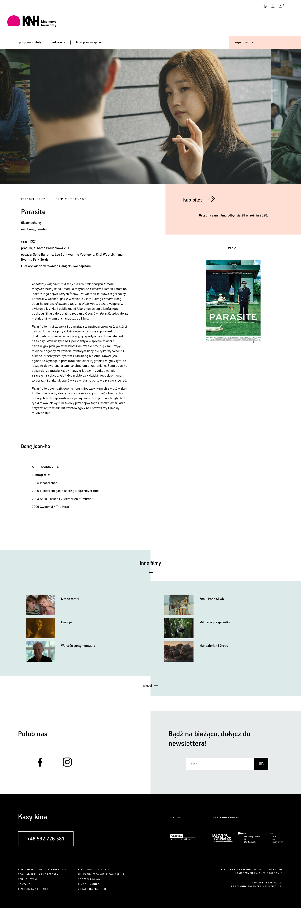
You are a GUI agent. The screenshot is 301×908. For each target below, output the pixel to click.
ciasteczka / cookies (33, 889)
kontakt (24, 884)
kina (37, 874)
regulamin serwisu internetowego (43, 869)
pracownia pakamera (246, 886)
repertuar (242, 42)
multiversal (274, 886)
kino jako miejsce (88, 42)
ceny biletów (27, 879)
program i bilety (30, 42)
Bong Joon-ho (37, 229)
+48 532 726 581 (46, 839)
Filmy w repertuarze (71, 199)
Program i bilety (33, 199)
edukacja (58, 42)
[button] (294, 116)
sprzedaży (51, 874)
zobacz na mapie (90, 889)
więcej (147, 685)
